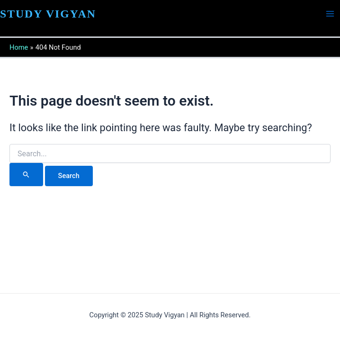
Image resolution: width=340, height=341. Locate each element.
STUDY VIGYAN (48, 14)
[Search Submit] (26, 174)
